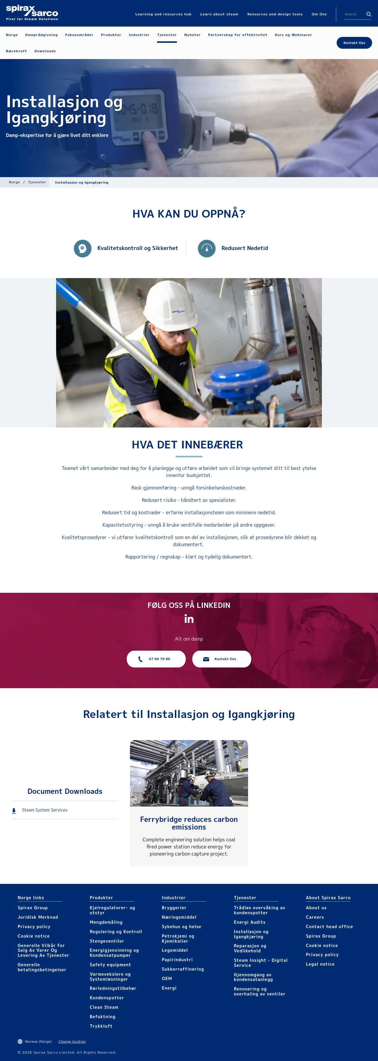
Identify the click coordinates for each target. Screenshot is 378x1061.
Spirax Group (33, 907)
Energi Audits (250, 922)
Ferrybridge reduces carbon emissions (189, 823)
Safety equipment (110, 964)
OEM (167, 978)
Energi (169, 988)
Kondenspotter (107, 997)
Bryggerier (174, 907)
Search (368, 14)
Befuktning (102, 1016)
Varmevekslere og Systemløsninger (110, 976)
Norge (14, 182)
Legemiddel (175, 950)
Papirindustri (177, 959)
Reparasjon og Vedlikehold (250, 948)
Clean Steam (104, 1007)
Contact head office (329, 926)
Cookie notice (34, 936)
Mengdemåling (106, 922)
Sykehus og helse (181, 926)
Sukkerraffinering (183, 969)
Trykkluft (101, 1026)
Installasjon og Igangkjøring (251, 934)
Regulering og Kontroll (116, 931)
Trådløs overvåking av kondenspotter (260, 910)
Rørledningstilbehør (113, 988)
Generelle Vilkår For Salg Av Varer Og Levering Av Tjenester (43, 950)
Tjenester (37, 182)
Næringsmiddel (179, 917)
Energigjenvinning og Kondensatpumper (114, 952)
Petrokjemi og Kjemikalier (178, 938)
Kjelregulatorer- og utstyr (112, 910)
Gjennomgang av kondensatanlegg (253, 977)
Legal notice (320, 964)
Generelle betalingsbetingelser (42, 967)
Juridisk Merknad (38, 917)
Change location (72, 1041)
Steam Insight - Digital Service (261, 962)
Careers (315, 917)
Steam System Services (44, 810)
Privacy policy (34, 926)
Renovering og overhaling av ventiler (260, 991)
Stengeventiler (107, 941)
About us (316, 907)
